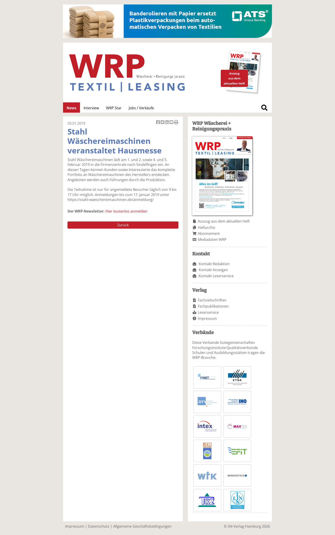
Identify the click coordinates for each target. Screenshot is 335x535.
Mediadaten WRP (212, 239)
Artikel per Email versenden (172, 122)
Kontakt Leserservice (216, 275)
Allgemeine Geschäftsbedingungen (142, 526)
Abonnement (209, 233)
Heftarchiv (206, 227)
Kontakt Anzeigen (213, 269)
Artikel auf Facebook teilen (158, 122)
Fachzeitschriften (212, 300)
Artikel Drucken (176, 122)
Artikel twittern (163, 122)
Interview (91, 107)
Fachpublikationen (213, 306)
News (71, 107)
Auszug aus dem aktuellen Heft (224, 221)
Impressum (207, 318)
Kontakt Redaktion (214, 263)
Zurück (123, 225)
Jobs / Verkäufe (141, 107)
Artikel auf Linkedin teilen (167, 122)
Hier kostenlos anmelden (126, 211)
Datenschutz (98, 526)
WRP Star (114, 107)
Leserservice (208, 312)
